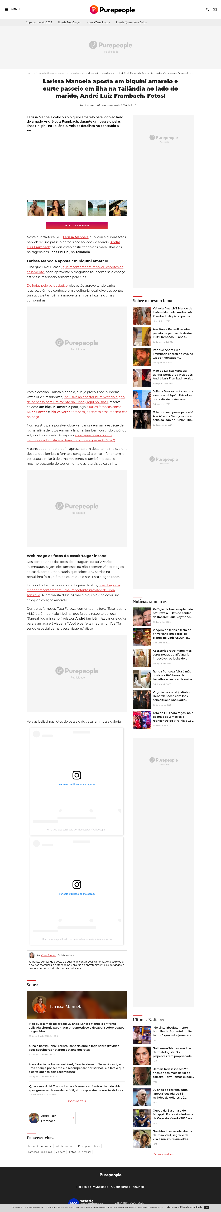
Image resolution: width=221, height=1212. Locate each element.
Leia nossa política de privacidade (184, 1207)
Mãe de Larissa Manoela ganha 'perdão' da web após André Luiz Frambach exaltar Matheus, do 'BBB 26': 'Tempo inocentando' (173, 378)
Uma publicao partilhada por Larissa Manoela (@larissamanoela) (77, 939)
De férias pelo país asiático (47, 285)
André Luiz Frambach (48, 1118)
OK (206, 1207)
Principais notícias (89, 1146)
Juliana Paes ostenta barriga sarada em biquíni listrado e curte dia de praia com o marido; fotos (173, 397)
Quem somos (120, 1186)
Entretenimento (64, 1146)
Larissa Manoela (77, 73)
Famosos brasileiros (40, 1152)
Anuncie (139, 1186)
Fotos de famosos (80, 1152)
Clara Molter (48, 955)
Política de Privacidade (92, 1186)
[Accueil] (112, 9)
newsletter (215, 9)
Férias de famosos (39, 1146)
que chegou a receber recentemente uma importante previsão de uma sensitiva (73, 590)
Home (30, 73)
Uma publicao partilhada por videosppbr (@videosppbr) (76, 829)
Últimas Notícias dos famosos (51, 73)
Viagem (60, 1152)
